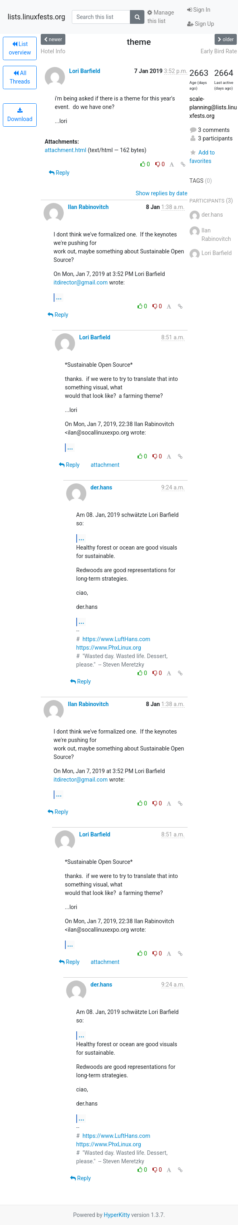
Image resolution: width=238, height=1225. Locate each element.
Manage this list (160, 16)
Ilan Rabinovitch (88, 207)
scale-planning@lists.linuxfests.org (213, 107)
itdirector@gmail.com (81, 282)
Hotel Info (53, 51)
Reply (59, 172)
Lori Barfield (84, 71)
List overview (20, 48)
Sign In (199, 9)
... (59, 297)
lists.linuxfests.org (36, 17)
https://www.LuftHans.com (116, 639)
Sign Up (200, 24)
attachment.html (65, 150)
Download (19, 115)
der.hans (101, 487)
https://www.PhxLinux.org (108, 647)
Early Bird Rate (218, 51)
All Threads (20, 77)
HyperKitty (117, 1215)
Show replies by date (161, 193)
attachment (105, 465)
